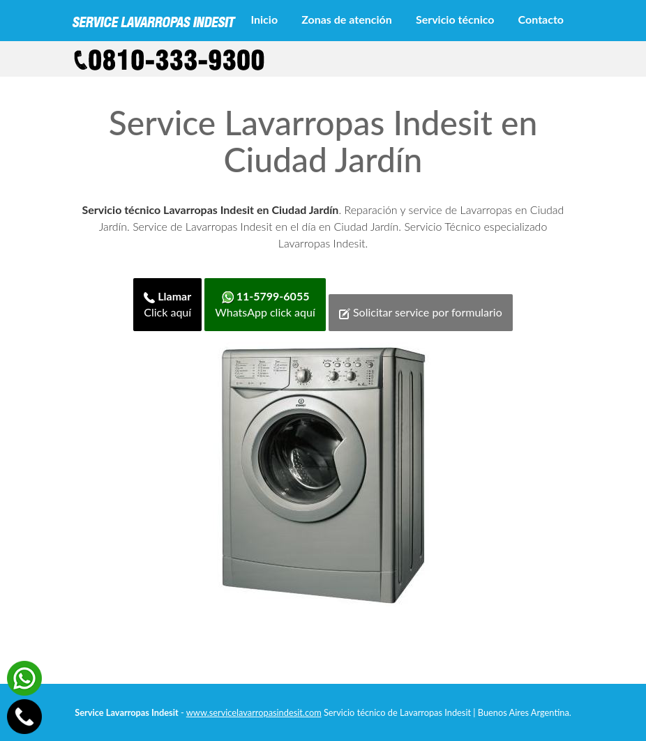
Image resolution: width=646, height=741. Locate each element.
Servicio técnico (455, 19)
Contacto (541, 19)
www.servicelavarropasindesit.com (254, 712)
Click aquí (167, 304)
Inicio (264, 19)
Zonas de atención (346, 19)
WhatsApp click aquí (265, 304)
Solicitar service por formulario (420, 312)
